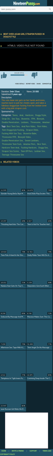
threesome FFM (9, 137)
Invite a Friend (18, 451)
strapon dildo (32, 130)
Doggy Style (40, 115)
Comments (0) (46, 84)
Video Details (19, 84)
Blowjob (40, 118)
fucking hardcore (28, 147)
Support (33, 451)
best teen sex (13, 126)
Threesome (35, 122)
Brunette (25, 118)
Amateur (46, 122)
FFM (33, 118)
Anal (21, 115)
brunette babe (29, 133)
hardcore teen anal (10, 147)
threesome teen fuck (11, 144)
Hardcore (29, 115)
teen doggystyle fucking (13, 130)
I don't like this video (34, 75)
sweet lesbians (32, 140)
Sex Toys (16, 118)
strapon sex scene (10, 151)
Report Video (30, 84)
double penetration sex (12, 140)
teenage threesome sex (13, 154)
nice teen (41, 144)
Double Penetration (10, 122)
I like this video (4, 75)
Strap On (6, 118)
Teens (15, 115)
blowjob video (24, 137)
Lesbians (24, 122)
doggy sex (43, 147)
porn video (42, 126)
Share (38, 84)
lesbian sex (39, 151)
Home (3, 451)
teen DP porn (27, 151)
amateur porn (29, 144)
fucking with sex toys (11, 133)
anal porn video (28, 126)
